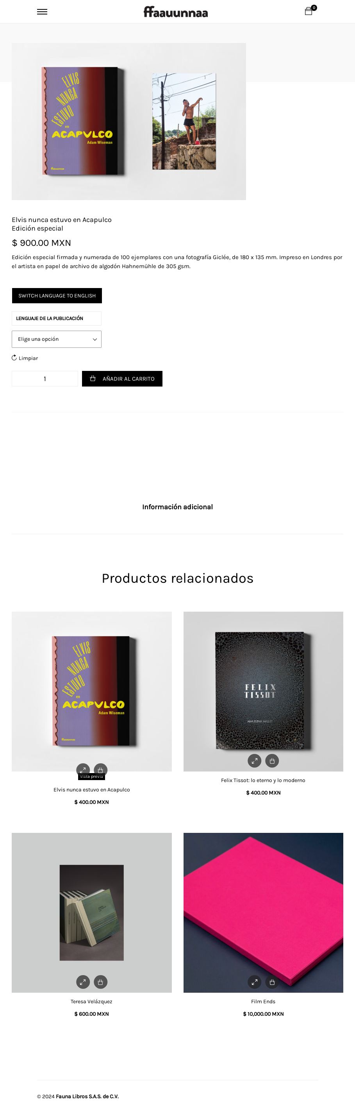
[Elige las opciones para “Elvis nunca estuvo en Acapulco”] (100, 770)
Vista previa (91, 776)
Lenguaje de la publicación (49, 318)
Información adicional (177, 507)
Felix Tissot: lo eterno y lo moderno (263, 780)
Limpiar (28, 358)
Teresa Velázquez (91, 1001)
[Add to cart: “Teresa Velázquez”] (100, 982)
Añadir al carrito (129, 378)
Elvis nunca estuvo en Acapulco (92, 789)
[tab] (177, 507)
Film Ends (263, 1001)
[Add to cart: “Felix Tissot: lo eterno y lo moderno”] (272, 761)
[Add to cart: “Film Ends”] (272, 982)
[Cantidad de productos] (45, 379)
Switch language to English (57, 295)
